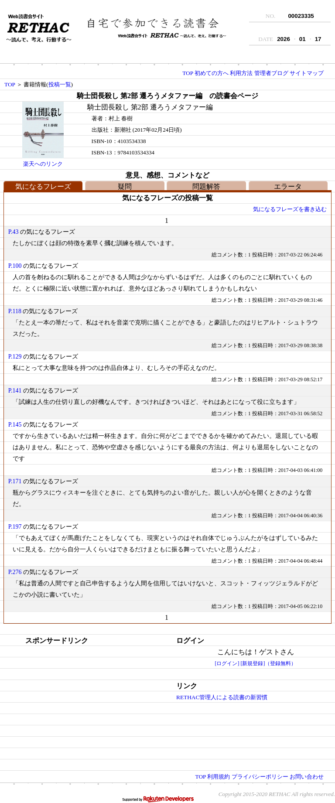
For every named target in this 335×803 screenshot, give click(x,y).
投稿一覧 (59, 84)
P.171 (15, 481)
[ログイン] (227, 663)
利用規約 (218, 776)
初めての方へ (212, 73)
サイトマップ (307, 73)
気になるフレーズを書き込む (290, 209)
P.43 (13, 232)
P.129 (15, 356)
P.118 (14, 311)
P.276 (15, 572)
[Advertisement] (71, 700)
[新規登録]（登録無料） (269, 663)
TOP (187, 73)
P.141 (15, 390)
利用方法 (241, 73)
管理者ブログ (271, 73)
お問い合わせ (307, 776)
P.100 (15, 266)
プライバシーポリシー (260, 776)
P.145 (15, 424)
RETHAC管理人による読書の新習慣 (221, 697)
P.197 (15, 526)
